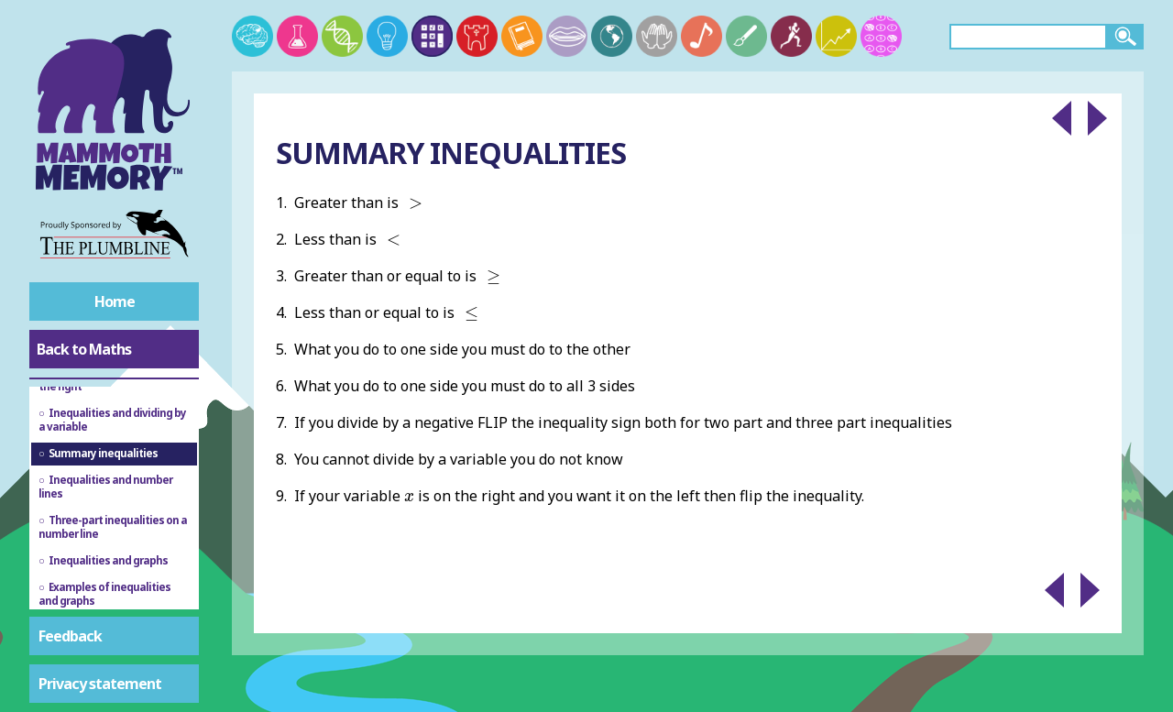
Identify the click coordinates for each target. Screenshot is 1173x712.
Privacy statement (99, 684)
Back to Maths (84, 349)
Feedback (70, 636)
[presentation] (415, 203)
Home (114, 301)
